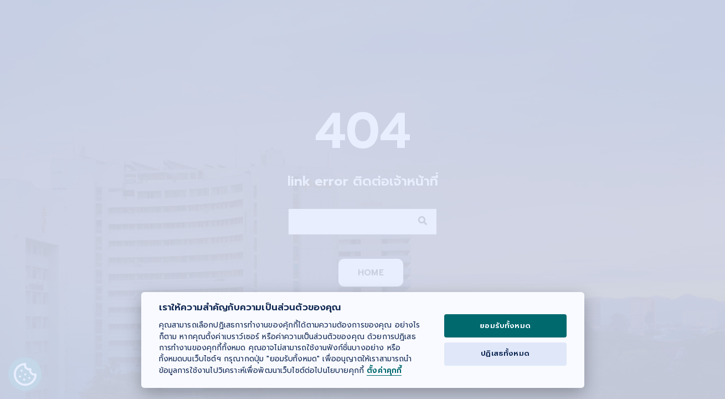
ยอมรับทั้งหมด (505, 325)
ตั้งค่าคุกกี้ (384, 371)
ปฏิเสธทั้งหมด (505, 353)
